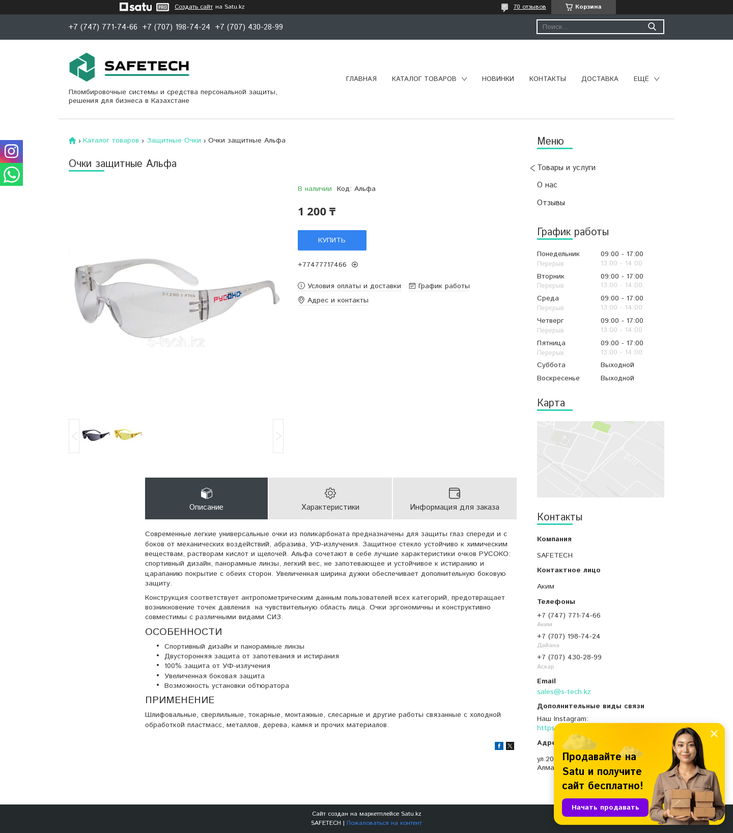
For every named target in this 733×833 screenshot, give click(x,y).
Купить (332, 240)
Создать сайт (194, 7)
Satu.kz (411, 814)
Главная (361, 79)
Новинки (498, 79)
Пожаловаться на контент (384, 823)
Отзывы (551, 203)
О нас (547, 185)
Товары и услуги (566, 167)
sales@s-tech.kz (564, 692)
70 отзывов (530, 7)
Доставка (599, 79)
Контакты (547, 79)
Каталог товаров (424, 79)
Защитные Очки (174, 140)
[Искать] (651, 26)
